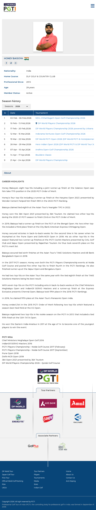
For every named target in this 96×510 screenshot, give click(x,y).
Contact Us (70, 478)
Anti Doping (71, 481)
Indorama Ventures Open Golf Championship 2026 (60, 134)
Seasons (9, 106)
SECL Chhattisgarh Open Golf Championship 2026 (60, 118)
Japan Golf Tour (8, 474)
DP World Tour (7, 471)
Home (68, 471)
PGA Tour (5, 478)
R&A (4, 484)
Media (36, 481)
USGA (4, 488)
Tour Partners (39, 471)
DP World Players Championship (51, 160)
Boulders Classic (43, 155)
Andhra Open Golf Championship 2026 (54, 149)
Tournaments (39, 478)
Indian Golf (38, 488)
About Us (69, 474)
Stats (36, 484)
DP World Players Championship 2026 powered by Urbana (64, 128)
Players (36, 474)
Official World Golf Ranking (12, 481)
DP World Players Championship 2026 (56, 123)
